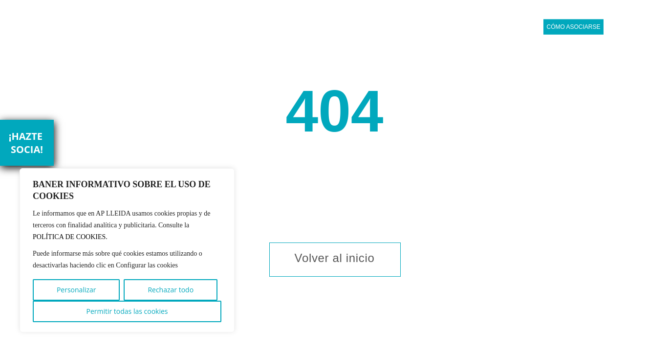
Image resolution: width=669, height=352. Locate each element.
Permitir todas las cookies (127, 311)
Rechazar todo (171, 289)
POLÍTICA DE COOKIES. (70, 237)
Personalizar (76, 289)
